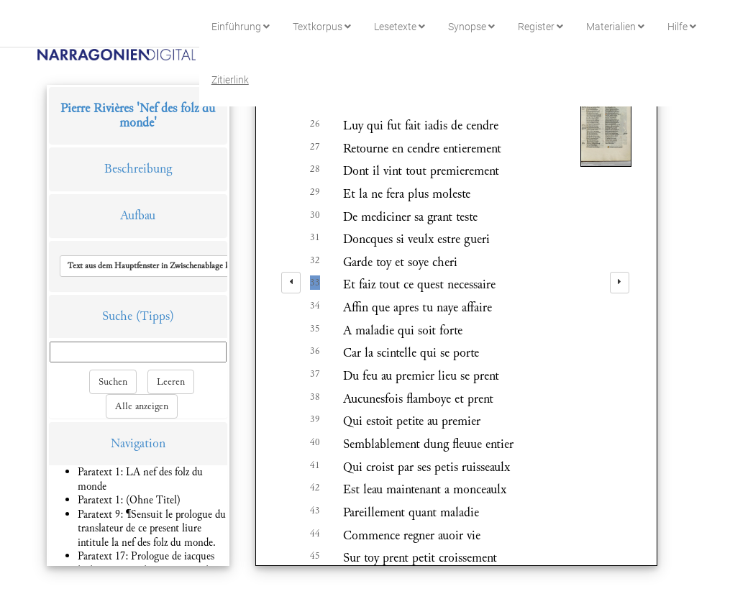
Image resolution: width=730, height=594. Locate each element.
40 (315, 442)
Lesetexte (399, 26)
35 (315, 328)
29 (315, 192)
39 (315, 419)
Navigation (138, 443)
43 (315, 510)
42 (315, 487)
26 (315, 123)
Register (540, 26)
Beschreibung (138, 169)
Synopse (471, 26)
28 (315, 169)
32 (315, 260)
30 (315, 215)
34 (315, 305)
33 (315, 282)
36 (315, 351)
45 (315, 556)
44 (315, 533)
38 (315, 397)
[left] (291, 282)
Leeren (171, 382)
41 (315, 465)
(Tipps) (155, 316)
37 (315, 374)
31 (315, 237)
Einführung (240, 26)
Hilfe (681, 26)
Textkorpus (322, 26)
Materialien (615, 26)
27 (315, 147)
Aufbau (137, 215)
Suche (117, 316)
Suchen (113, 382)
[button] (161, 266)
